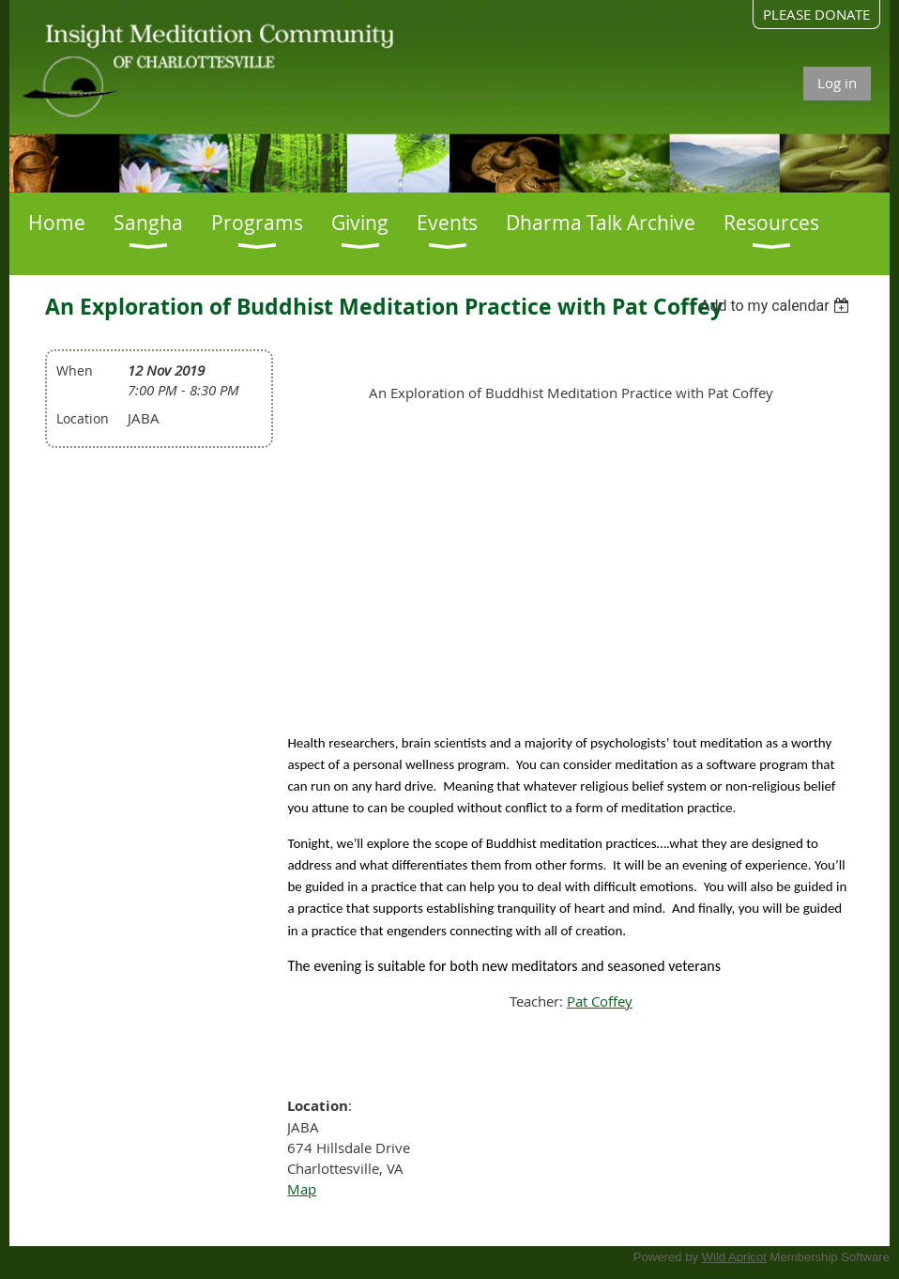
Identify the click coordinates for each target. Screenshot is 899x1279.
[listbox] (777, 305)
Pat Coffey (599, 1001)
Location (82, 418)
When (74, 370)
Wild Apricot (734, 1257)
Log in (837, 82)
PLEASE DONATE (816, 14)
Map (301, 1188)
